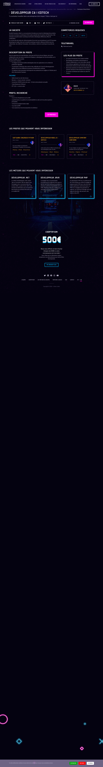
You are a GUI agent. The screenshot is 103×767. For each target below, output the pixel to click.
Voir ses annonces (79, 90)
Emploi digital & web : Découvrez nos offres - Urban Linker (63, 9)
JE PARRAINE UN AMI (72, 23)
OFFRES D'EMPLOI (38, 4)
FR (80, 282)
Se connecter (94, 4)
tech (79, 9)
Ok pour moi (73, 763)
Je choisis (90, 763)
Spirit (30, 4)
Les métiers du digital (44, 282)
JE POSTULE (87, 23)
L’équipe (25, 282)
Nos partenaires (73, 4)
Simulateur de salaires (20, 4)
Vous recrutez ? (62, 4)
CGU (66, 282)
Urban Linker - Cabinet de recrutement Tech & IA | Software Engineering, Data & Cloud (28, 9)
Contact (72, 282)
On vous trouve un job (50, 4)
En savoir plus (51, 267)
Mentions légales (57, 282)
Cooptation (32, 282)
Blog (81, 4)
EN (77, 282)
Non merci (82, 763)
